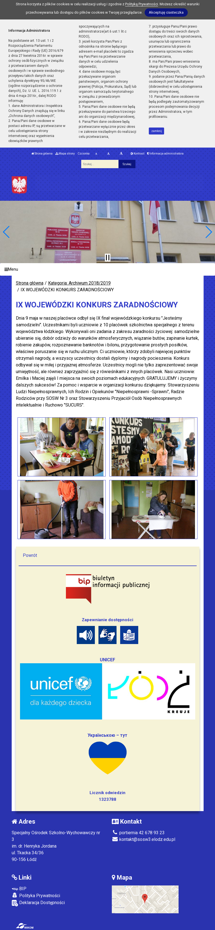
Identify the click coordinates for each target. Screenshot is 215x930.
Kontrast (137, 153)
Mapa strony (65, 153)
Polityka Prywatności (36, 895)
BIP (19, 888)
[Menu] (107, 269)
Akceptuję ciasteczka (166, 12)
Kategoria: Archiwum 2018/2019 (79, 283)
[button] (6, 232)
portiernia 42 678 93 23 (138, 832)
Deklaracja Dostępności (38, 903)
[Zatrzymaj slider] (107, 257)
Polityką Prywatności (141, 4)
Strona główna (42, 153)
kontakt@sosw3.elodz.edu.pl (143, 839)
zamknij (156, 131)
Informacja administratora (165, 153)
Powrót (30, 555)
